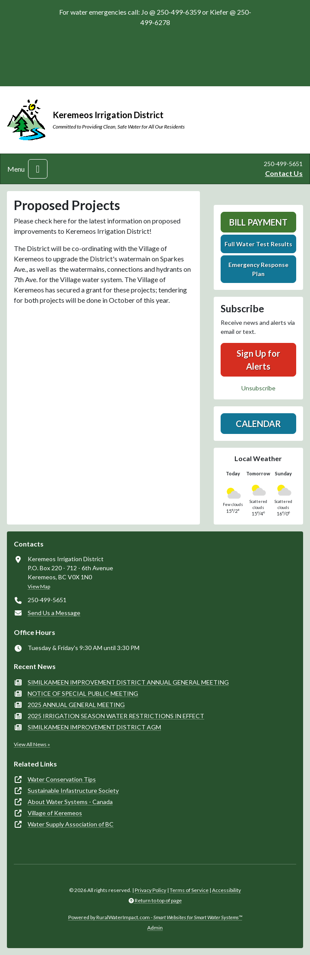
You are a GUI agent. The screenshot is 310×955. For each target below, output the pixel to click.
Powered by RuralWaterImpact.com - (155, 917)
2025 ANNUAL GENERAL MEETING (76, 704)
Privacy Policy (150, 890)
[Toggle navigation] (37, 169)
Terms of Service (189, 890)
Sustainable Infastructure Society (73, 790)
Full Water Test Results (258, 244)
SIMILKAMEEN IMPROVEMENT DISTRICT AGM (94, 727)
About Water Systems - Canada (70, 801)
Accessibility (226, 890)
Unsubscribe (258, 388)
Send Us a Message (54, 612)
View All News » (32, 744)
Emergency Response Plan (258, 269)
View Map (39, 586)
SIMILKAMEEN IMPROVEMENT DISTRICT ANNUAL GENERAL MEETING (128, 682)
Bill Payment (258, 222)
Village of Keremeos (55, 813)
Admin (155, 927)
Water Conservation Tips (62, 779)
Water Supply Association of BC (71, 824)
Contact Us (284, 173)
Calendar (258, 423)
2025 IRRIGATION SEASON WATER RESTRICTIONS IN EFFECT (116, 715)
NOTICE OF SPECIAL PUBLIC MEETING (83, 693)
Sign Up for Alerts (258, 359)
